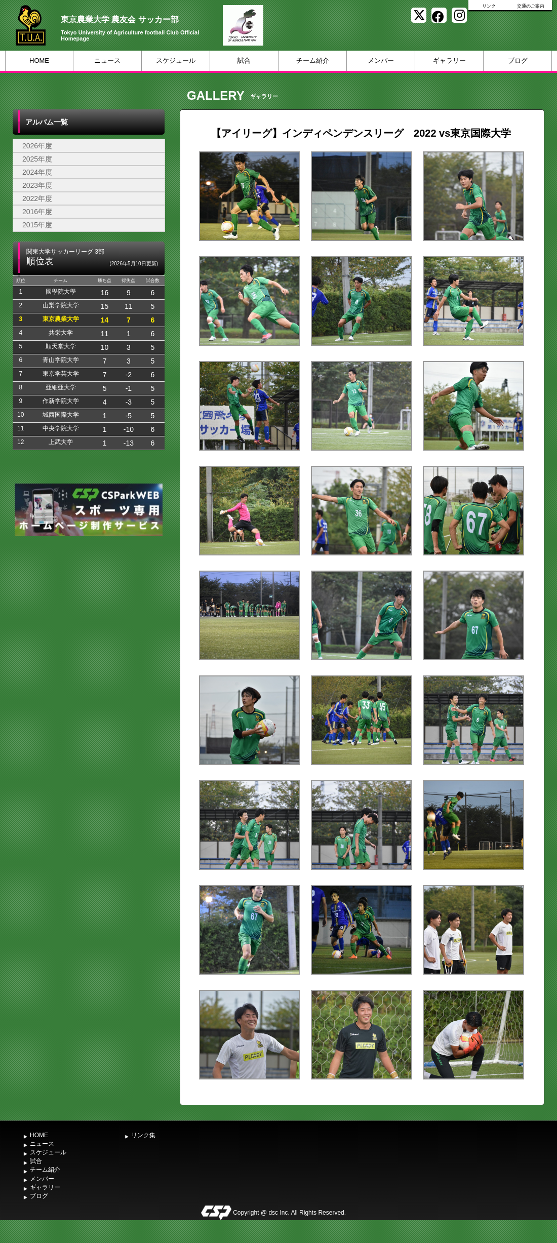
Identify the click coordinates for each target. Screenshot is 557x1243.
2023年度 (37, 185)
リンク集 (143, 1135)
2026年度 (37, 146)
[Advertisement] (89, 614)
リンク (489, 6)
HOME (39, 60)
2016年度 (37, 212)
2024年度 (37, 172)
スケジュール (175, 60)
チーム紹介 (312, 60)
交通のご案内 (530, 6)
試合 (244, 60)
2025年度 (37, 159)
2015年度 (37, 225)
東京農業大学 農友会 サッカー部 (120, 19)
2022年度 (37, 198)
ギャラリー (449, 60)
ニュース (107, 60)
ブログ (518, 60)
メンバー (381, 60)
